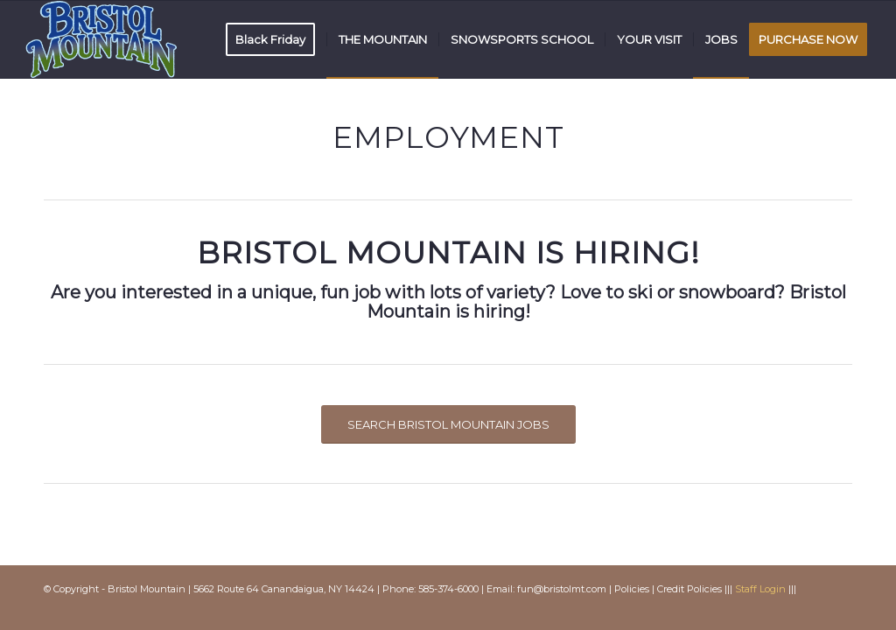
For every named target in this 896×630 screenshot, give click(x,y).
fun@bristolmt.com (561, 589)
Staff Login (760, 589)
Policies (631, 589)
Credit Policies (689, 589)
